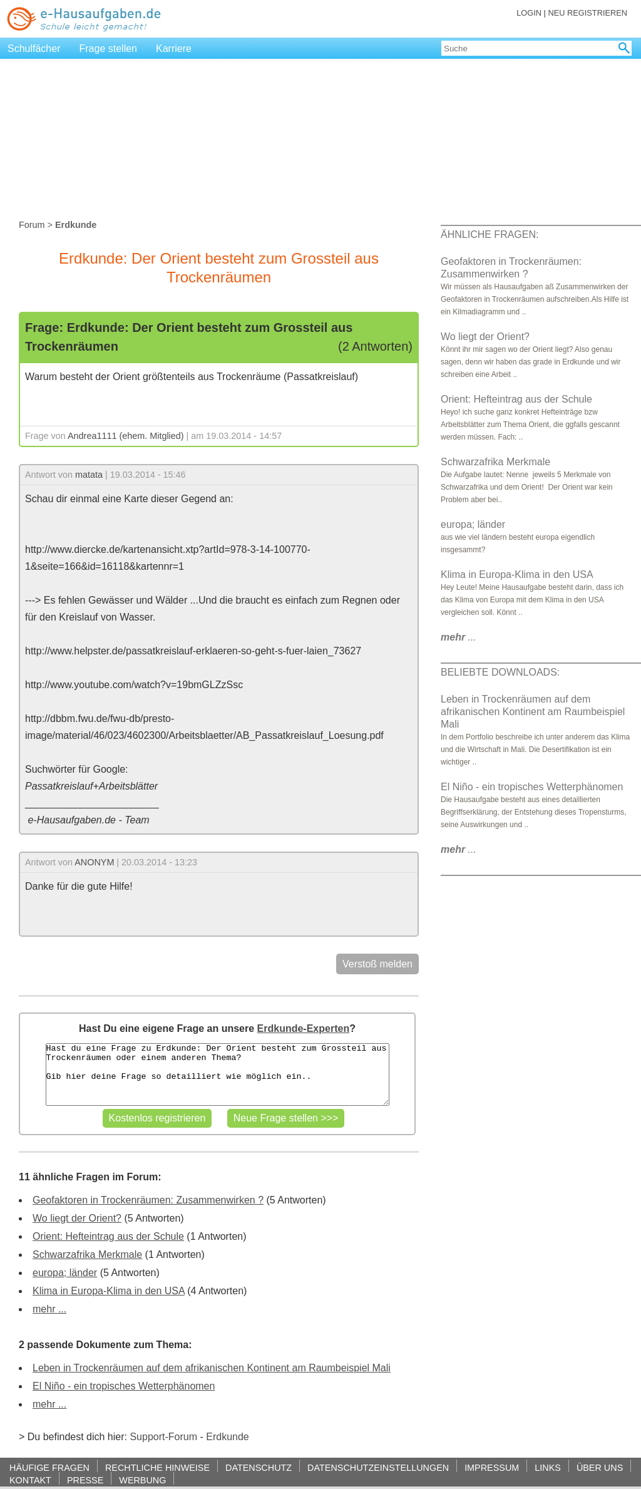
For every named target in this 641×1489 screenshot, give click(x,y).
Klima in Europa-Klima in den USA (109, 1290)
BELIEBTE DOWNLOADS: (500, 672)
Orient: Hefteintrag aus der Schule (108, 1236)
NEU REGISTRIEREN (587, 13)
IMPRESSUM (491, 1467)
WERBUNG (142, 1480)
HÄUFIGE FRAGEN (49, 1467)
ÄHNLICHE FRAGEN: (489, 234)
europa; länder (65, 1272)
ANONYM (94, 862)
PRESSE (85, 1480)
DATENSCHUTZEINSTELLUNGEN (378, 1467)
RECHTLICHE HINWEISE (157, 1467)
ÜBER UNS (600, 1467)
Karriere (174, 48)
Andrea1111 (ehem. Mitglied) (126, 436)
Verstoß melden (377, 964)
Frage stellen (108, 48)
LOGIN (528, 13)
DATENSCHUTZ (258, 1467)
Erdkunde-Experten (303, 1028)
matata (89, 475)
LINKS (548, 1467)
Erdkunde (227, 1436)
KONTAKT (30, 1480)
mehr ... (49, 1309)
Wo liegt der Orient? (77, 1218)
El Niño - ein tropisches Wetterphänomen (124, 1386)
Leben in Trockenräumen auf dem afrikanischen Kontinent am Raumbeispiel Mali (212, 1368)
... (458, 637)
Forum (32, 225)
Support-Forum (163, 1436)
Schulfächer (34, 48)
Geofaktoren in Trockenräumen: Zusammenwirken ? (148, 1200)
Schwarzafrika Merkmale (87, 1254)
